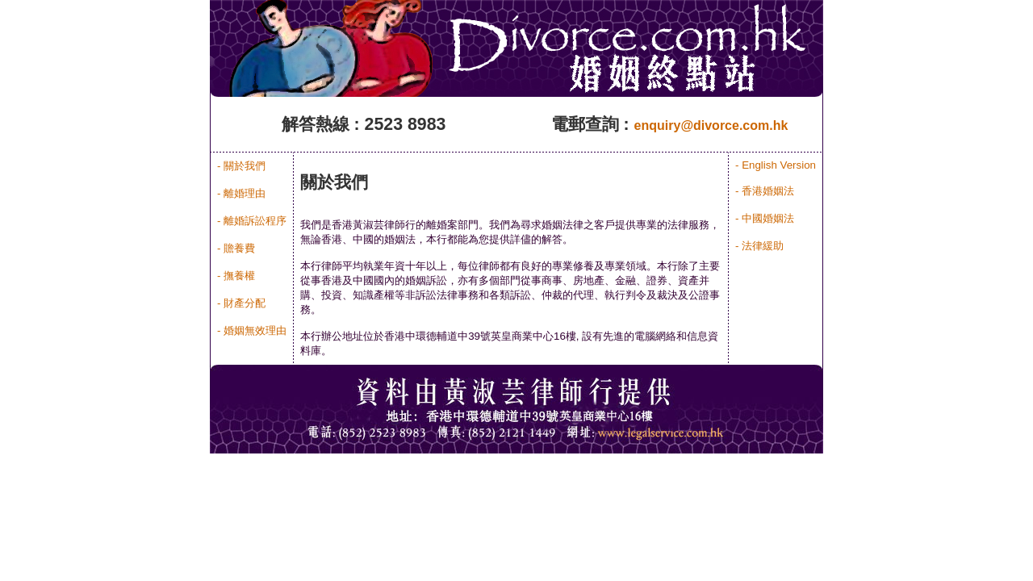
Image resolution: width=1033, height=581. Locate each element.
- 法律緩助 (759, 246)
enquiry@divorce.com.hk (711, 125)
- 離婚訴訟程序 (251, 221)
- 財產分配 (241, 303)
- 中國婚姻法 (764, 218)
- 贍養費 (236, 248)
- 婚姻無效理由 (251, 330)
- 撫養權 (236, 276)
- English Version (775, 165)
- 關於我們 (241, 166)
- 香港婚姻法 (764, 191)
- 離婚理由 (241, 193)
